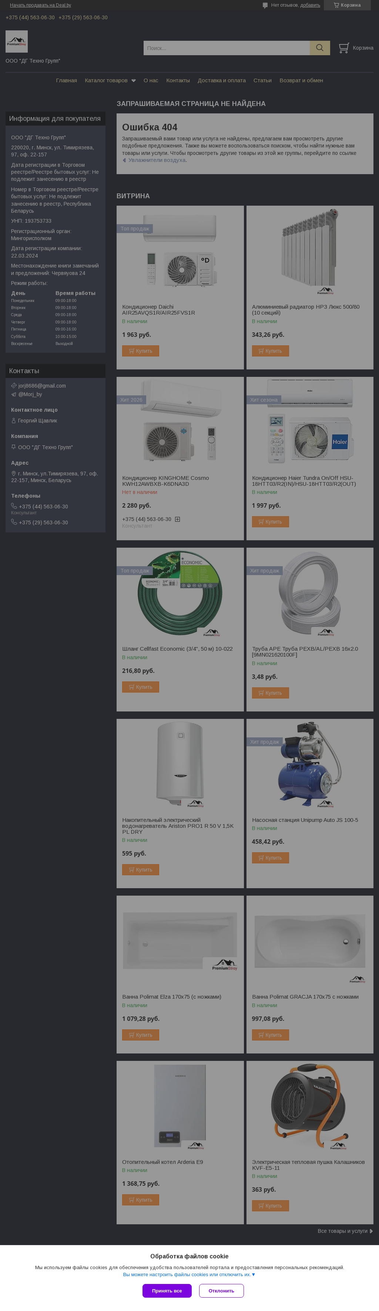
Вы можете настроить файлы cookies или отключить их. (187, 1274)
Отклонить (221, 1291)
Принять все (167, 1291)
